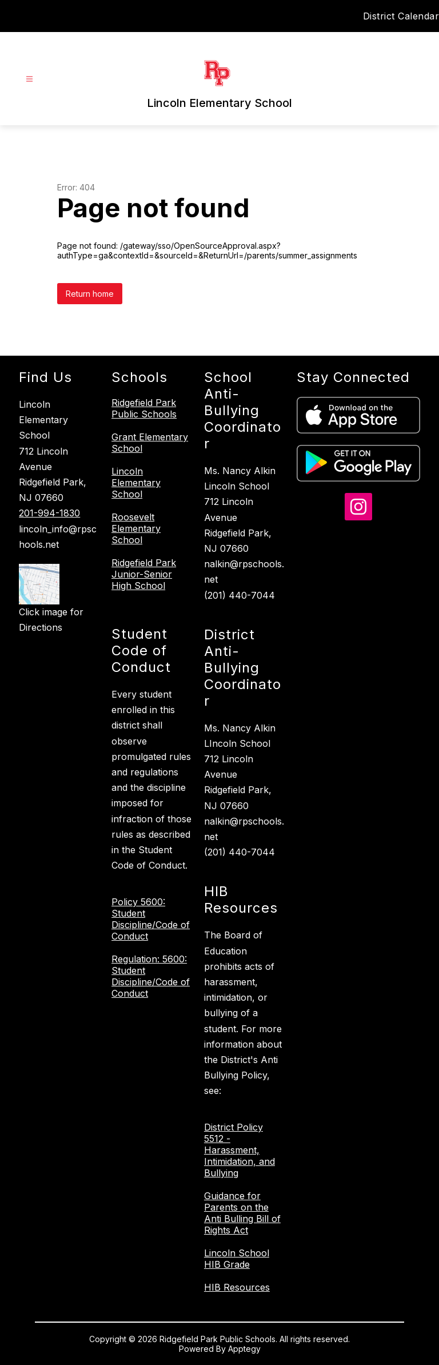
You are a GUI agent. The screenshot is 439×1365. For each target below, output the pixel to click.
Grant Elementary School (149, 442)
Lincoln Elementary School (136, 482)
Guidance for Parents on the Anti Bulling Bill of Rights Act (242, 1213)
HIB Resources (237, 1287)
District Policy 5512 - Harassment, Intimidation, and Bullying (239, 1150)
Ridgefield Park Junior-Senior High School (143, 574)
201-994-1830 (49, 513)
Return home (90, 294)
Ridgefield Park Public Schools (144, 408)
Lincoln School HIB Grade (236, 1258)
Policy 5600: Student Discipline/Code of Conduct (150, 919)
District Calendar (401, 16)
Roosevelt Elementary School (136, 528)
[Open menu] (29, 79)
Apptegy (244, 1349)
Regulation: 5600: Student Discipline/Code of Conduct (150, 976)
